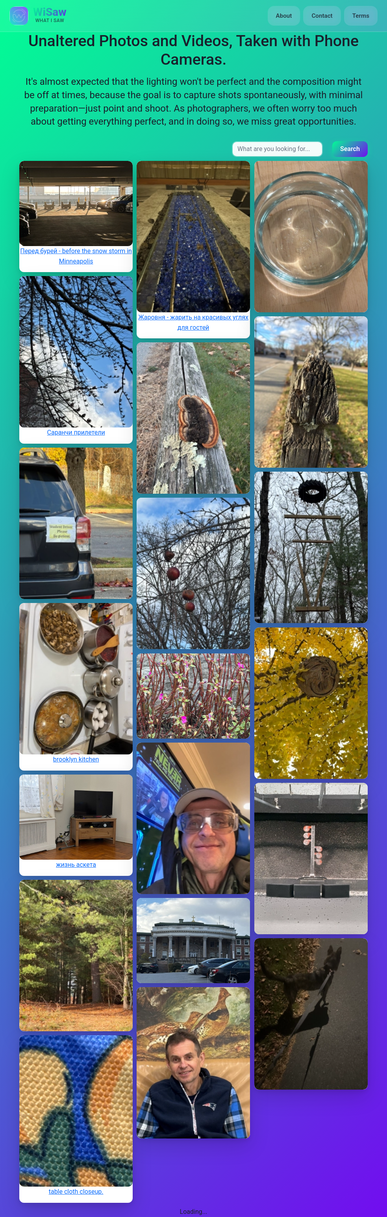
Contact (321, 15)
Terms (360, 15)
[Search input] (277, 149)
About (284, 15)
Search (350, 149)
